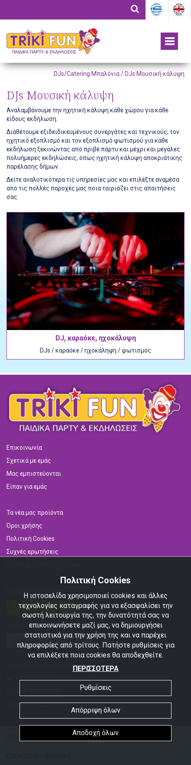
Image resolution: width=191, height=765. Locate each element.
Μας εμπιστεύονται (33, 473)
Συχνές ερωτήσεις (32, 551)
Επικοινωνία (24, 447)
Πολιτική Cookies (30, 538)
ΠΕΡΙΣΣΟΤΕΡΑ (96, 668)
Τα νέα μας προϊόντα (34, 512)
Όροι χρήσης (24, 525)
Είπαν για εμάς (26, 486)
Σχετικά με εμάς (28, 460)
